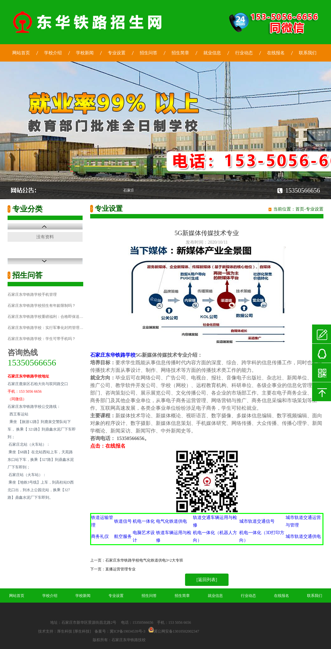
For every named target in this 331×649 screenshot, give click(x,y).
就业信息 (212, 53)
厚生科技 (64, 631)
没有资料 (45, 237)
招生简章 (180, 53)
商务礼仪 (100, 536)
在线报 (112, 446)
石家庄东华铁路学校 (113, 355)
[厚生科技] (82, 631)
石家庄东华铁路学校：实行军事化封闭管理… (45, 327)
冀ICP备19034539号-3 (127, 631)
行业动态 (244, 53)
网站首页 (21, 53)
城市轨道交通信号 (257, 521)
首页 (299, 209)
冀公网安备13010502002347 (176, 631)
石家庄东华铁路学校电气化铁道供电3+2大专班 (144, 560)
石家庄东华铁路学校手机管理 (32, 294)
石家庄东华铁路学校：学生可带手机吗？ (42, 338)
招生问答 (148, 53)
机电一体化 (144, 521)
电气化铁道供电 (171, 521)
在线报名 (276, 53)
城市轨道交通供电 (303, 536)
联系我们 (307, 53)
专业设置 (116, 53)
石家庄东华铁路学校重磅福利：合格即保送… (45, 316)
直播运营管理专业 (120, 569)
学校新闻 (85, 53)
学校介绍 (53, 53)
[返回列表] (206, 579)
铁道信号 (123, 521)
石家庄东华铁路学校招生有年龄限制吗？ (42, 305)
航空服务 (123, 536)
